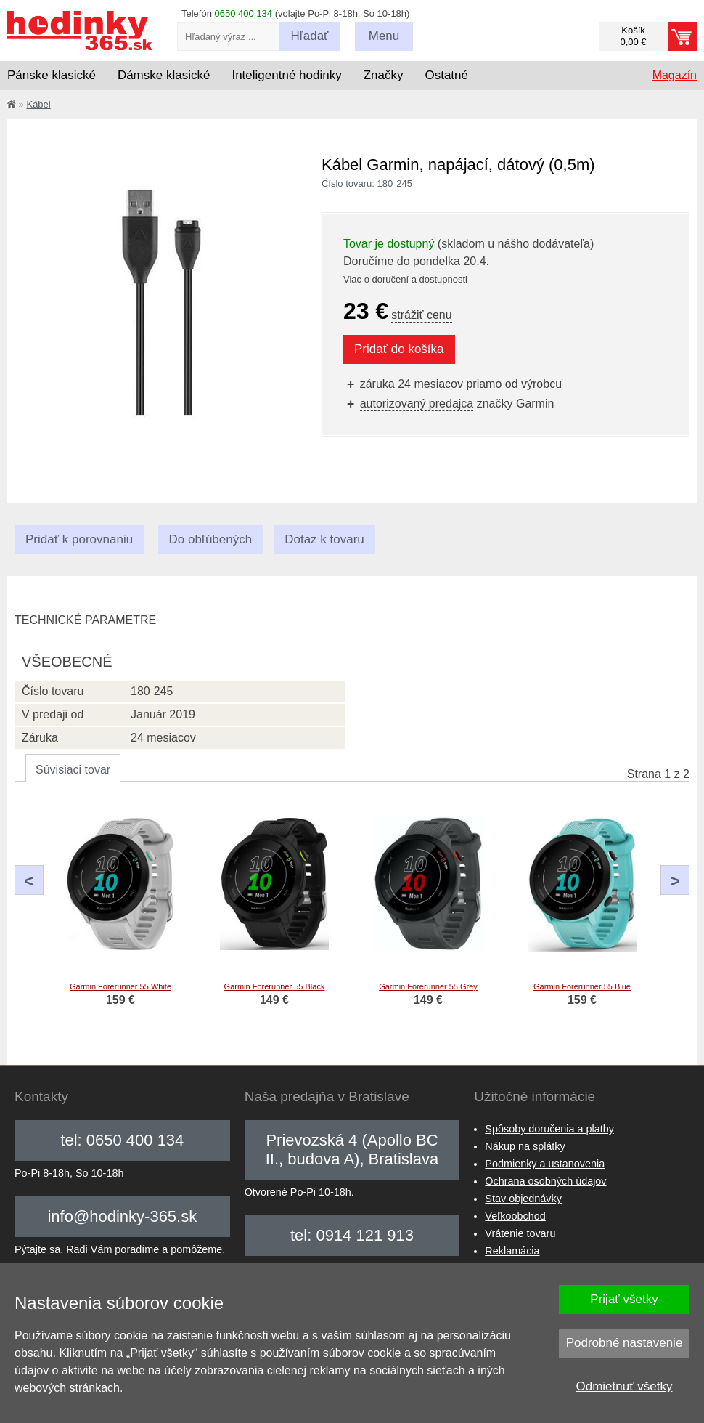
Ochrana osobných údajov (545, 1181)
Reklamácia (512, 1251)
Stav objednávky (523, 1198)
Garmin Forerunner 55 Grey (428, 986)
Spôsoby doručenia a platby (549, 1129)
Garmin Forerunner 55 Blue (582, 986)
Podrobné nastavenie (624, 1343)
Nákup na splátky (525, 1146)
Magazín (674, 75)
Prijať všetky (624, 1299)
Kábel (38, 104)
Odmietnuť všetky (624, 1386)
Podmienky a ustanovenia (545, 1163)
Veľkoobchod (515, 1216)
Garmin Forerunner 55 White (120, 986)
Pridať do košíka (399, 349)
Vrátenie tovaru (520, 1233)
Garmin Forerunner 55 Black (274, 986)
